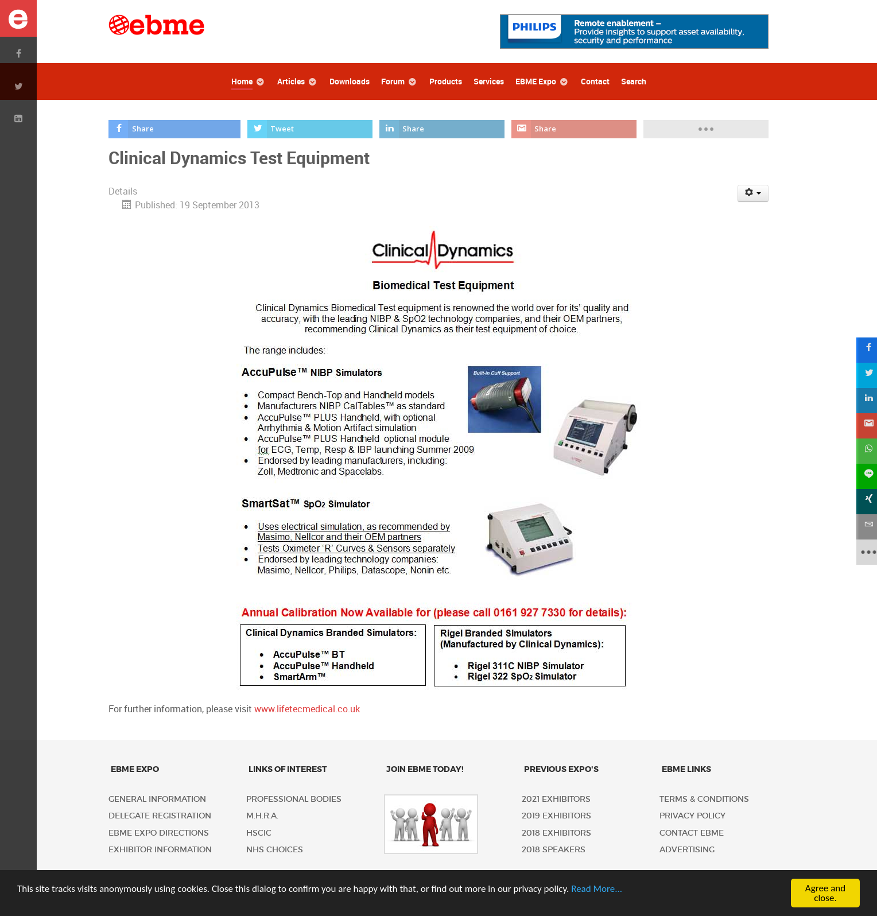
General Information (157, 799)
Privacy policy (692, 816)
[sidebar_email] (864, 526)
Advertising (687, 850)
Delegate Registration (159, 816)
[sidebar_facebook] (864, 350)
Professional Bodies (294, 799)
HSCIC (258, 833)
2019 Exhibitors (556, 816)
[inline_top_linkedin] (442, 129)
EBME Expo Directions (158, 833)
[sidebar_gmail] (864, 425)
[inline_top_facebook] (174, 129)
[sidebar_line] (864, 476)
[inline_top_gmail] (574, 129)
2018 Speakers (553, 850)
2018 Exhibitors (556, 833)
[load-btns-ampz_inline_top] (706, 129)
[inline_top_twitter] (310, 129)
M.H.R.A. (262, 816)
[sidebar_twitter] (864, 375)
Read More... (596, 889)
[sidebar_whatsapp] (864, 451)
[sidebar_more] (864, 552)
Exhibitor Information (160, 850)
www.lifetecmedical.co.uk (307, 709)
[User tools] (753, 193)
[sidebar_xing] (864, 501)
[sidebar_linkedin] (864, 400)
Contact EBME (691, 833)
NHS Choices (274, 850)
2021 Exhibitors (556, 799)
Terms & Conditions (704, 799)
